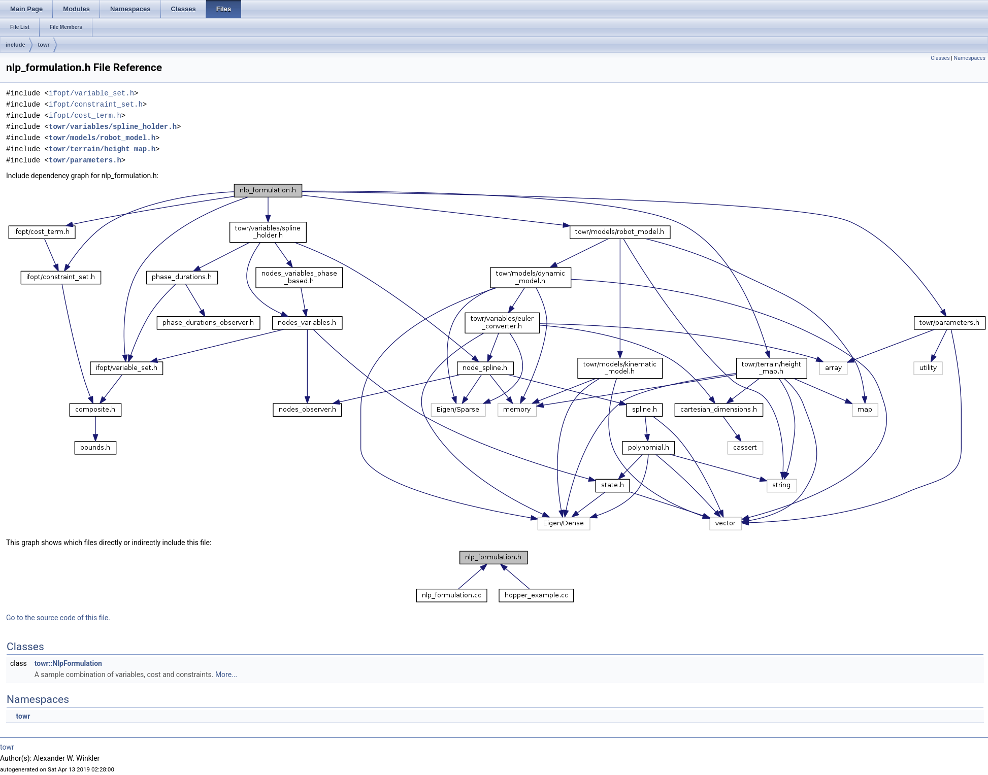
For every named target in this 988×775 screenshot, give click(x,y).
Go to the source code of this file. (58, 618)
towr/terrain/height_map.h (102, 149)
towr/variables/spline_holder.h (113, 126)
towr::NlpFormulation (68, 663)
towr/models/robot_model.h (102, 138)
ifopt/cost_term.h (85, 115)
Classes (940, 58)
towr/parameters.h (85, 160)
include (15, 45)
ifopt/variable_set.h (91, 93)
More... (226, 674)
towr (44, 45)
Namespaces (969, 58)
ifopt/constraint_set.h (96, 104)
